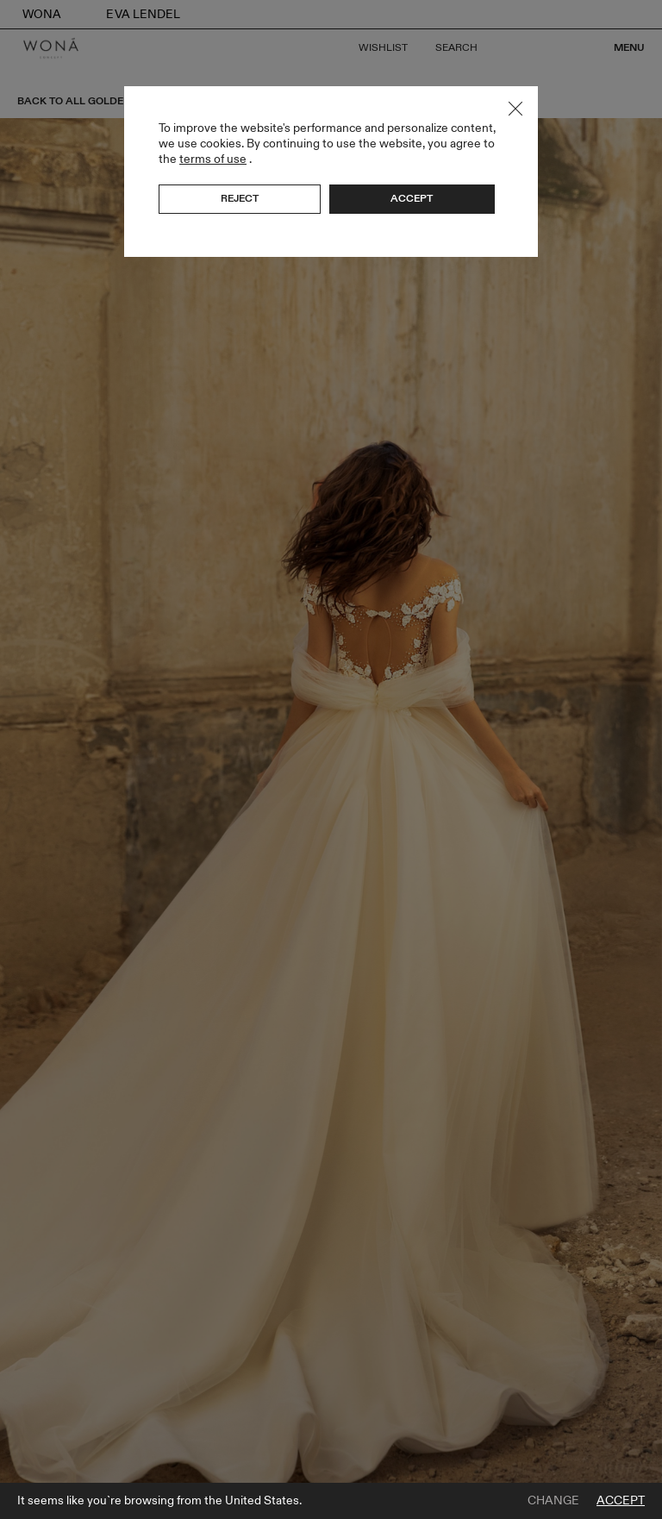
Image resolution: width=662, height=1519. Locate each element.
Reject (240, 198)
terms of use (213, 159)
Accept (620, 1501)
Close (515, 108)
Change (553, 1501)
